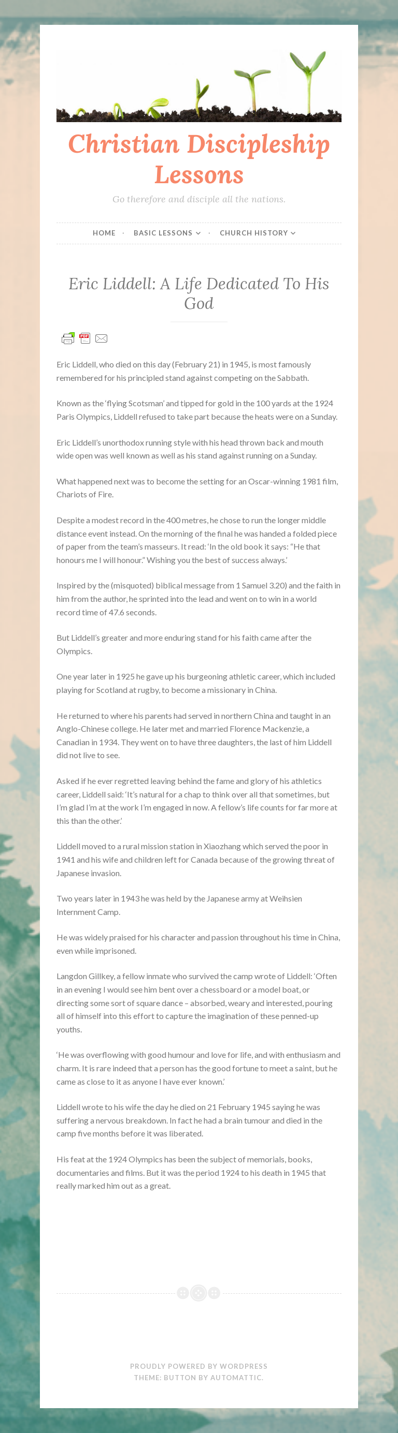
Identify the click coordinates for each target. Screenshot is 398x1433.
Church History (254, 233)
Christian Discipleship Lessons (199, 158)
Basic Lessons (163, 233)
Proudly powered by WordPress (199, 1366)
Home (104, 233)
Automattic (236, 1377)
